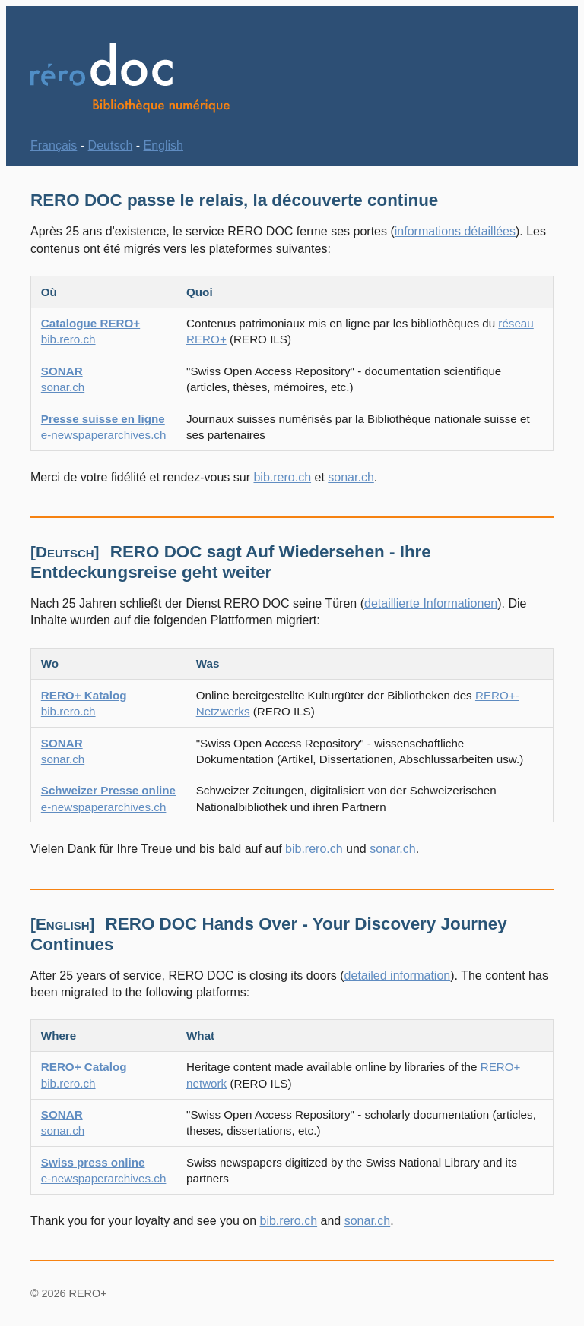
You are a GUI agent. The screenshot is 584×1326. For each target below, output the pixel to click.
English (163, 145)
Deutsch (110, 145)
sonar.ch (350, 477)
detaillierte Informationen (430, 603)
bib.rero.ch (282, 477)
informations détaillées (455, 231)
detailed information (397, 975)
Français (53, 145)
